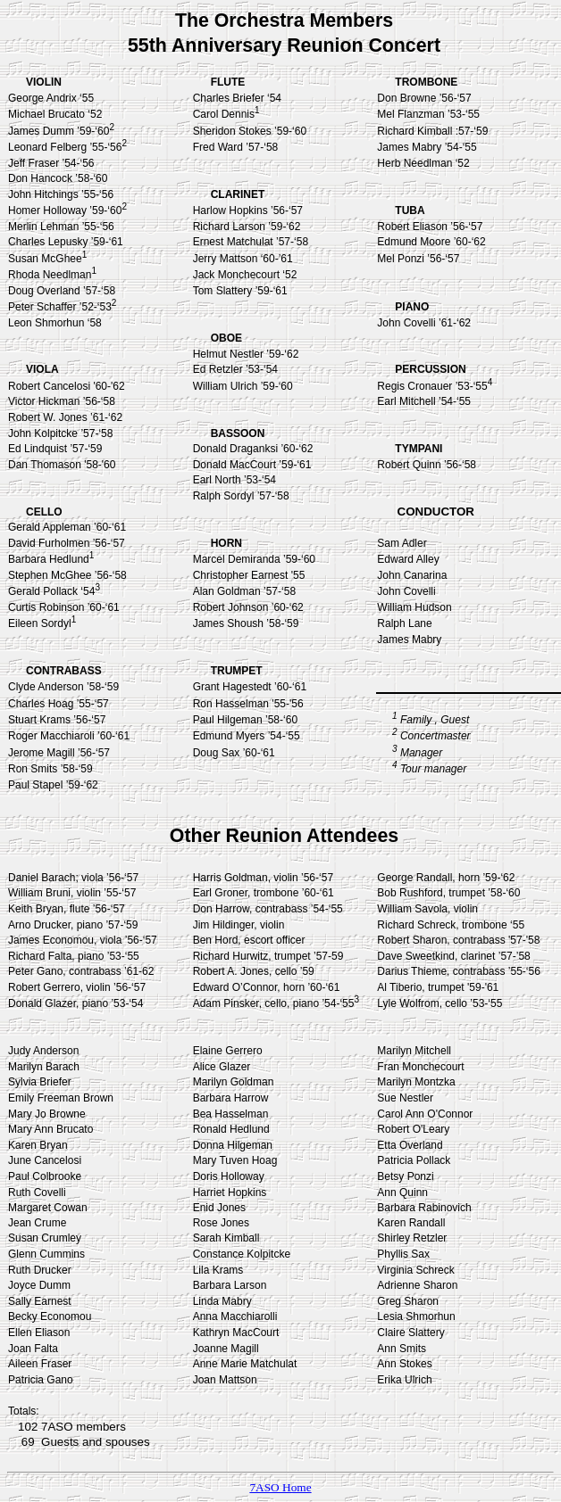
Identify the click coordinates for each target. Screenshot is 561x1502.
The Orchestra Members (284, 20)
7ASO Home (280, 1487)
